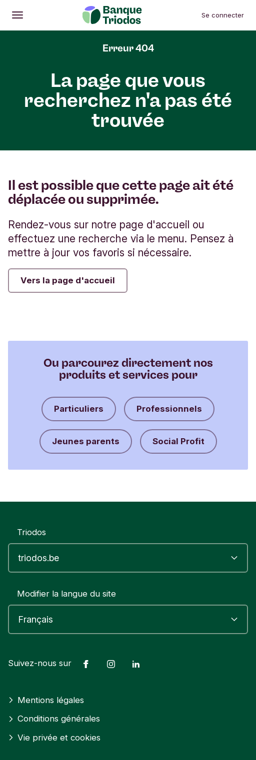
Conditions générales (54, 719)
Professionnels (169, 409)
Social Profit (178, 441)
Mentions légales (46, 700)
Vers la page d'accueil (67, 280)
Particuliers (79, 409)
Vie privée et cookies (54, 738)
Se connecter (223, 15)
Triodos (31, 532)
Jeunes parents (86, 441)
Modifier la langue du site (66, 594)
